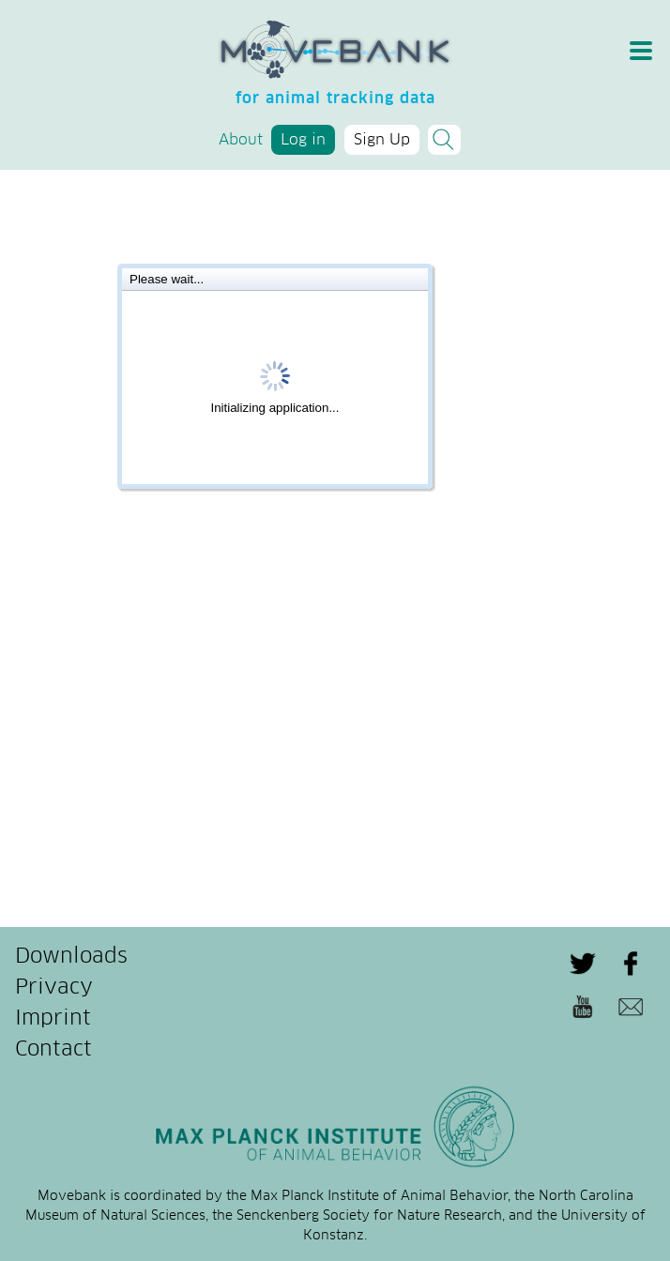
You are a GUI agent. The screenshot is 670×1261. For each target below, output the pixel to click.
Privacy (54, 988)
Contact (53, 1050)
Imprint (53, 1019)
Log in (303, 139)
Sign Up (382, 139)
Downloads (71, 957)
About (241, 139)
